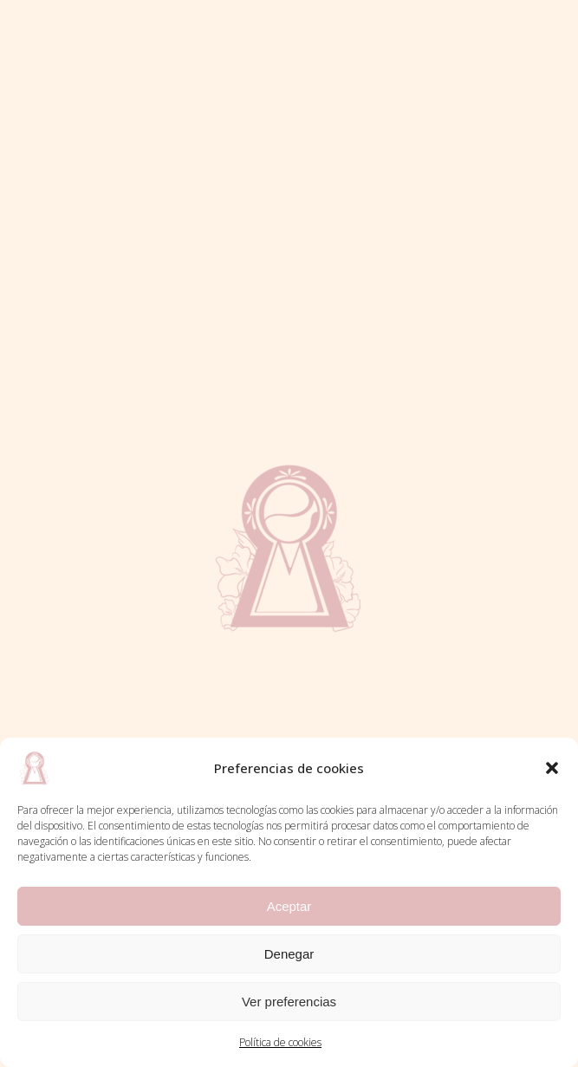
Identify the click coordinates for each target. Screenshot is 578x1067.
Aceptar (289, 906)
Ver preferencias (289, 1001)
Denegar (289, 954)
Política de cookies (280, 1042)
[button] (552, 768)
